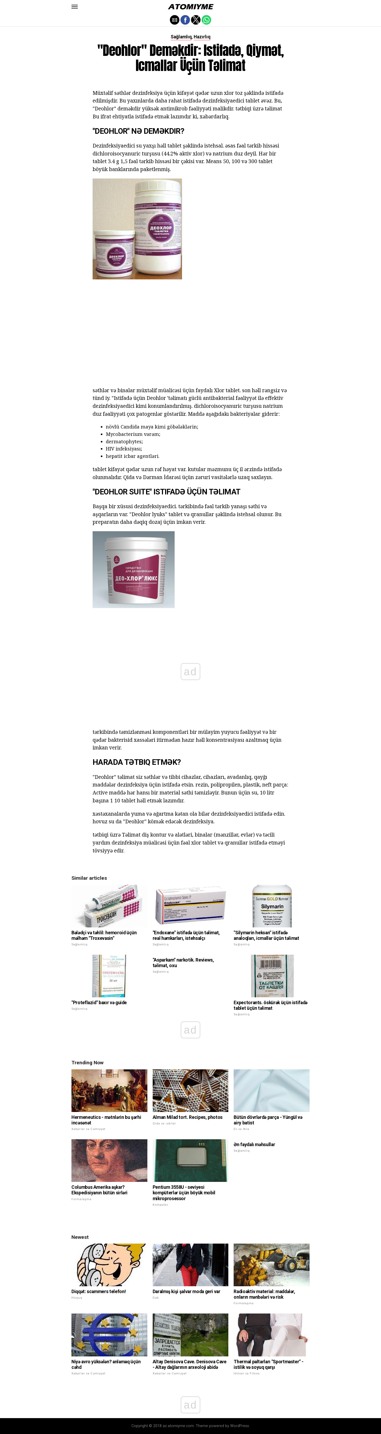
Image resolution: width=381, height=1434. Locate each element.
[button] (74, 6)
